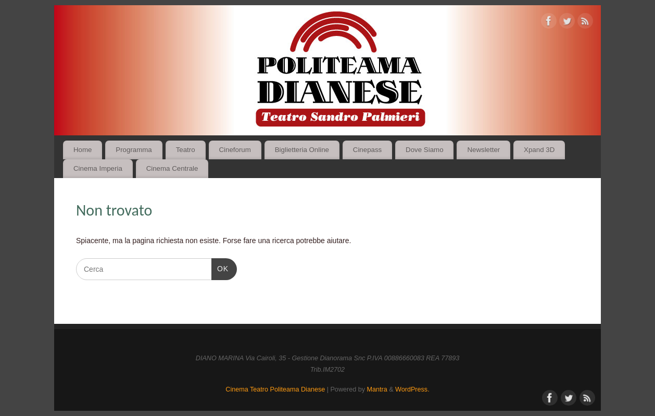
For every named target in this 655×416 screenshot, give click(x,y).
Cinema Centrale (172, 168)
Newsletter (483, 150)
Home (82, 150)
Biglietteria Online (302, 150)
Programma (134, 150)
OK (220, 267)
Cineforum (234, 150)
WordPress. (412, 389)
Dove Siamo (424, 150)
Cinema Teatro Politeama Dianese (275, 389)
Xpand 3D (539, 150)
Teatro (185, 150)
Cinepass (367, 150)
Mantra (377, 389)
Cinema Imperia (97, 168)
